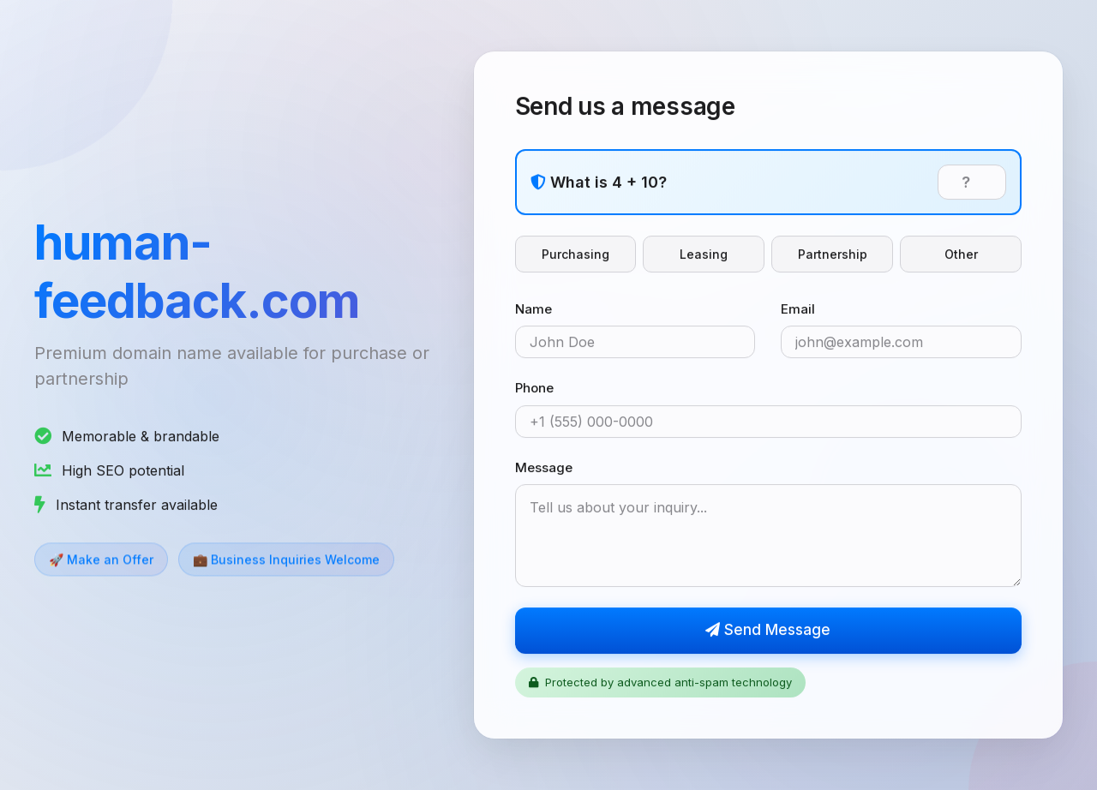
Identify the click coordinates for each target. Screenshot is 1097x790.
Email (798, 309)
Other (961, 254)
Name (533, 309)
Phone (534, 388)
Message (543, 467)
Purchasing (575, 254)
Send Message (767, 630)
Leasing (704, 254)
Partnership (832, 254)
